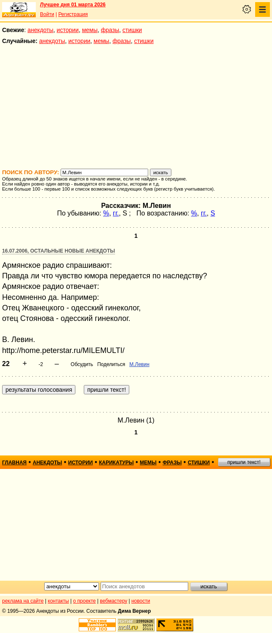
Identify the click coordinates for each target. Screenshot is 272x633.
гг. (116, 213)
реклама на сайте (23, 601)
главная (14, 463)
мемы (90, 30)
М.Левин (139, 364)
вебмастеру (113, 601)
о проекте (84, 601)
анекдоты (40, 30)
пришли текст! (244, 462)
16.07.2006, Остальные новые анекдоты (58, 251)
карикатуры (116, 463)
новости (140, 601)
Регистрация (73, 14)
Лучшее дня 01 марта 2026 (73, 5)
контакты (58, 601)
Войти (47, 14)
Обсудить (82, 364)
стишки (132, 30)
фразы (110, 30)
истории (68, 30)
